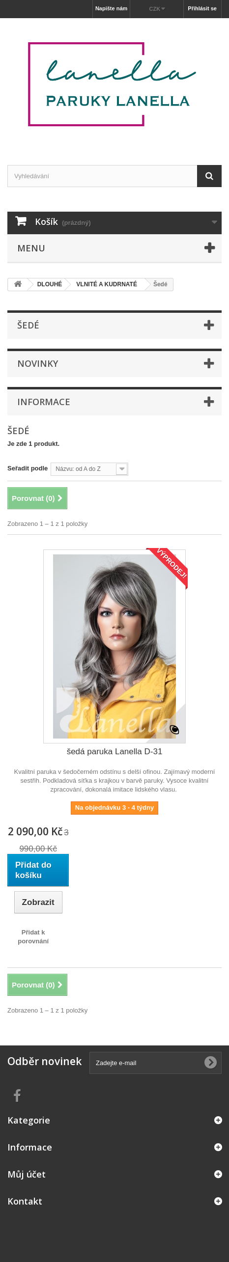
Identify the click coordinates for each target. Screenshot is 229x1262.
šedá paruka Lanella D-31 (115, 751)
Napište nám (111, 8)
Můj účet (26, 1174)
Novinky (37, 363)
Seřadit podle (27, 468)
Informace (43, 402)
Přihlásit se (202, 8)
